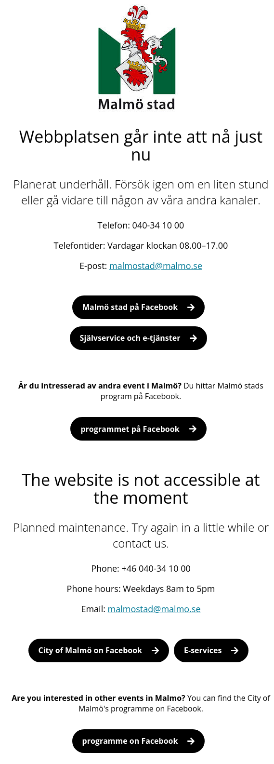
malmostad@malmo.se (155, 265)
